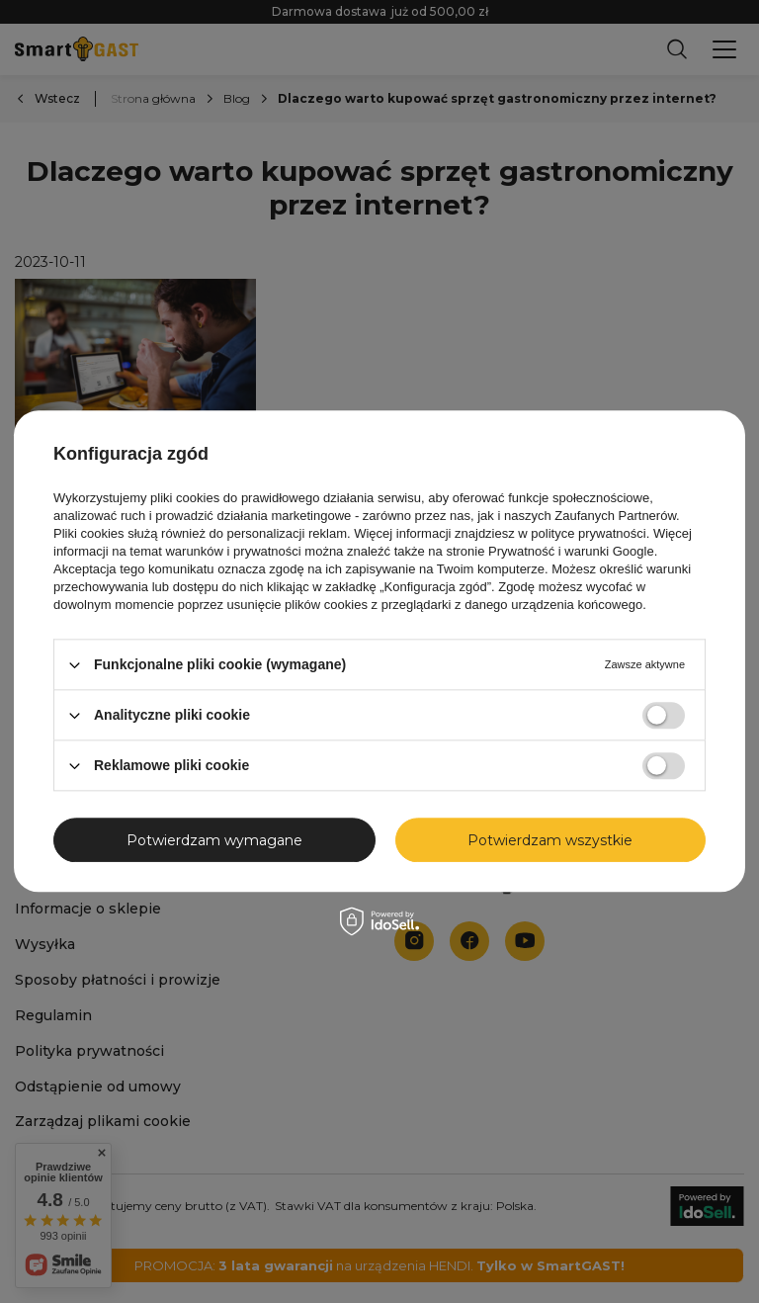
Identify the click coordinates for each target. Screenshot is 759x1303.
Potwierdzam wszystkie (549, 840)
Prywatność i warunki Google (571, 551)
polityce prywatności (588, 533)
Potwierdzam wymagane (214, 840)
